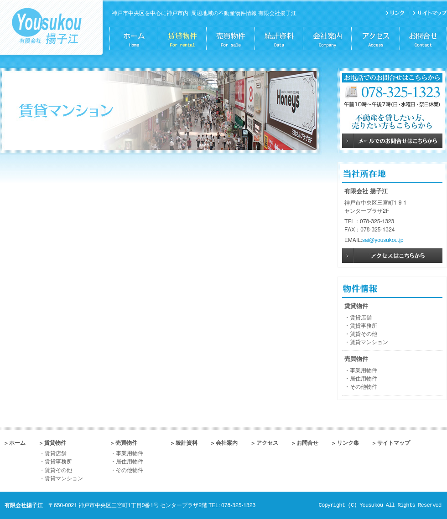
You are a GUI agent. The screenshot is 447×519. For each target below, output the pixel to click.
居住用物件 (363, 378)
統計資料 (187, 443)
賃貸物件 (356, 306)
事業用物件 (363, 370)
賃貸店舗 (361, 317)
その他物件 (363, 387)
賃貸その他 (363, 334)
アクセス (267, 443)
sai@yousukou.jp (382, 240)
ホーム (17, 443)
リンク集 (348, 443)
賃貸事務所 (363, 326)
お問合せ (307, 443)
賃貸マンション (369, 342)
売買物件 (356, 359)
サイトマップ (393, 443)
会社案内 (227, 443)
